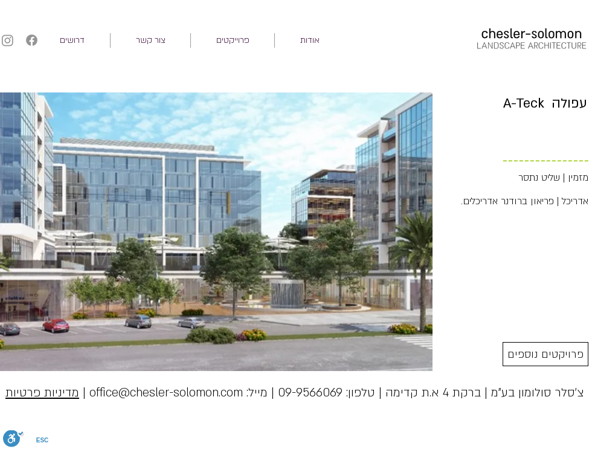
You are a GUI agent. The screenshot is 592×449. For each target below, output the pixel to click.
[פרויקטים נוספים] (545, 354)
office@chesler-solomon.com (166, 393)
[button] (232, 40)
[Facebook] (31, 40)
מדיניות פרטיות (42, 393)
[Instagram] (7, 40)
